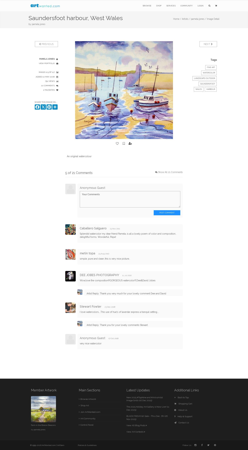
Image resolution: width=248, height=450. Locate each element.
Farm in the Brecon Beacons (43, 425)
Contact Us (181, 422)
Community (186, 6)
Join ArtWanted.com (90, 412)
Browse (147, 6)
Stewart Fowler (90, 306)
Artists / (186, 19)
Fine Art (211, 67)
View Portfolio (47, 63)
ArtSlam (60, 445)
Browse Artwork (88, 399)
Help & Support (183, 416)
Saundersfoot (207, 84)
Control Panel (86, 425)
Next (208, 44)
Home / (177, 19)
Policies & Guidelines (87, 445)
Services (171, 6)
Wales (198, 89)
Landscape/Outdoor (204, 78)
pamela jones (38, 24)
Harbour (210, 89)
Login (201, 6)
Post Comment (167, 213)
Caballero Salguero (93, 228)
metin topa (87, 253)
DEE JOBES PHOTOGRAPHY (99, 275)
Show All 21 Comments (170, 172)
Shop (158, 6)
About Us (180, 410)
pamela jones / (198, 19)
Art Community (87, 418)
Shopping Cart (183, 403)
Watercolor (209, 73)
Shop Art (84, 405)
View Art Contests (135, 432)
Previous (46, 44)
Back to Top (181, 397)
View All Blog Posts (136, 425)
